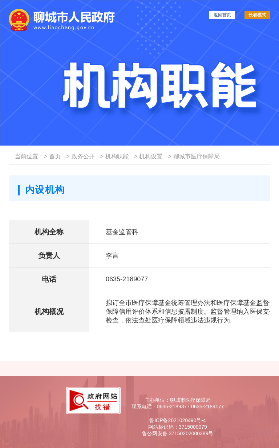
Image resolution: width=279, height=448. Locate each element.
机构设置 (148, 156)
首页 (52, 156)
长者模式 (257, 14)
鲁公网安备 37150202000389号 (178, 433)
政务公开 (80, 156)
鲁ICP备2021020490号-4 (177, 420)
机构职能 (114, 156)
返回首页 (222, 14)
